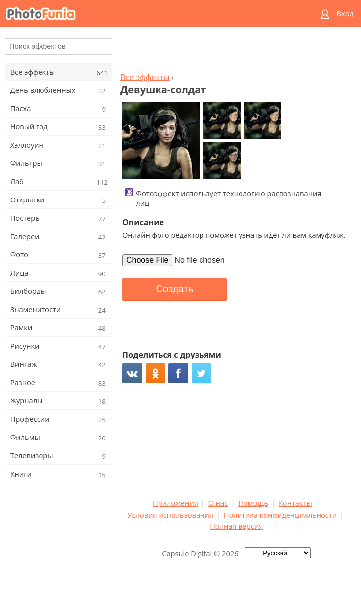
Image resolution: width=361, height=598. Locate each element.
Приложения (175, 503)
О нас (218, 503)
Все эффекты (145, 77)
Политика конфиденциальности (280, 514)
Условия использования (170, 514)
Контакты (295, 503)
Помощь (253, 503)
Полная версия (236, 526)
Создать (175, 288)
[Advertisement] (237, 52)
